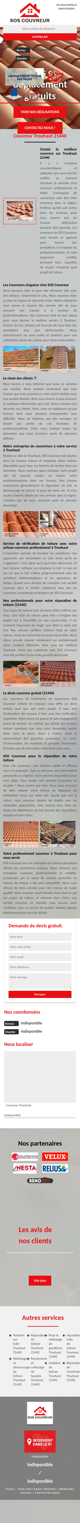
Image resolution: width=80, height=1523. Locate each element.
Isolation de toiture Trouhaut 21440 (54, 1371)
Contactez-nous (47, 1492)
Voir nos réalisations (40, 112)
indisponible (43, 49)
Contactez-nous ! (40, 128)
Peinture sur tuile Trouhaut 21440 (18, 1343)
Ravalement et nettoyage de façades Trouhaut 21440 (36, 1371)
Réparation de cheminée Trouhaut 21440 (72, 1371)
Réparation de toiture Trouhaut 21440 (36, 1343)
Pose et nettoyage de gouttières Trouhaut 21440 (54, 1346)
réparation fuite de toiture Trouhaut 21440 (72, 1346)
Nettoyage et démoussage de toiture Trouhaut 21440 (18, 1371)
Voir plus (40, 1280)
